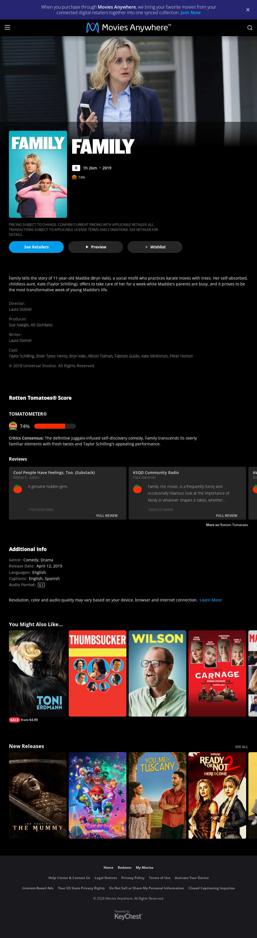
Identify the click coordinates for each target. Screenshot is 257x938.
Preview (95, 247)
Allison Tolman (100, 356)
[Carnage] (217, 673)
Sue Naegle (19, 324)
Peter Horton (181, 356)
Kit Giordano (41, 324)
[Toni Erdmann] (38, 676)
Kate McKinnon (154, 356)
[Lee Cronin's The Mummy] (38, 795)
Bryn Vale (77, 356)
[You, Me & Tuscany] (157, 795)
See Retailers (36, 247)
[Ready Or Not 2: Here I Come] (217, 795)
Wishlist (155, 247)
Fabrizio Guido (127, 356)
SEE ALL (241, 746)
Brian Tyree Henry (51, 356)
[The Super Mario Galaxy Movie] (97, 795)
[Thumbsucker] (97, 673)
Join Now (191, 12)
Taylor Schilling (21, 356)
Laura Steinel (20, 309)
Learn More (211, 600)
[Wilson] (157, 673)
